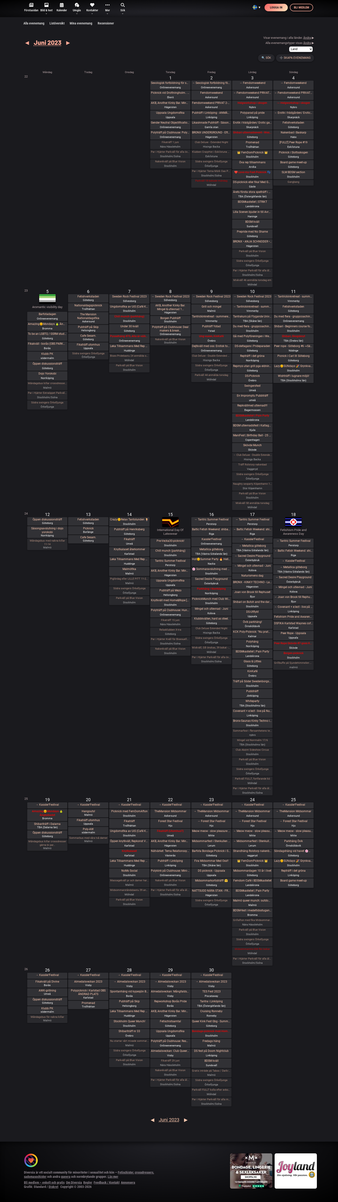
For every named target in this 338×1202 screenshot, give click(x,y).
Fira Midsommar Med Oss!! (211, 860)
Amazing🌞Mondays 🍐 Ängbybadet (47, 324)
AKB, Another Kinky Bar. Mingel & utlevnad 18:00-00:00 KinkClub (170, 103)
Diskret (53, 1187)
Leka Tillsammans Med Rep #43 (129, 860)
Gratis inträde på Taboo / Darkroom (211, 1070)
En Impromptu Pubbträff (252, 395)
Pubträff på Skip (88, 327)
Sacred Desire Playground (211, 579)
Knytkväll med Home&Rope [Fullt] (170, 600)
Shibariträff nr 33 (129, 1031)
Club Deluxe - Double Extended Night (211, 355)
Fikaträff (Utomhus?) (170, 831)
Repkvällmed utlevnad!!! (252, 405)
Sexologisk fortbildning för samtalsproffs (170, 83)
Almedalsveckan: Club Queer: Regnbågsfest (170, 1051)
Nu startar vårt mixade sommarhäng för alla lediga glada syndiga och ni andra (129, 1040)
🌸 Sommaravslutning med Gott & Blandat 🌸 (211, 569)
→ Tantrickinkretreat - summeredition (252, 306)
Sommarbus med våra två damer (88, 837)
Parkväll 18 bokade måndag (211, 180)
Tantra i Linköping (211, 1001)
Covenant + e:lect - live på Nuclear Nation (252, 711)
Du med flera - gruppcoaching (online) (293, 316)
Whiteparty (252, 701)
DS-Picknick (252, 376)
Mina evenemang (81, 23)
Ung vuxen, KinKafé (211, 336)
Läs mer (113, 1177)
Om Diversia (74, 1182)
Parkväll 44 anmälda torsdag (211, 375)
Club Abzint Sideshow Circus (252, 749)
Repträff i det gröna (252, 356)
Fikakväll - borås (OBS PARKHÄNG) (47, 343)
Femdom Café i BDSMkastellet (252, 880)
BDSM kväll (252, 221)
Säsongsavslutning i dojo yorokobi (47, 530)
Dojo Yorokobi (47, 373)
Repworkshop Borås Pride (170, 1001)
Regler (87, 1182)
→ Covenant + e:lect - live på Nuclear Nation (293, 607)
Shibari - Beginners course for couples (293, 326)
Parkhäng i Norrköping (211, 588)
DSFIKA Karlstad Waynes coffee (293, 623)
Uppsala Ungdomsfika (170, 112)
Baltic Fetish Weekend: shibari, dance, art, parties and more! (211, 529)
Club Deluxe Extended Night (211, 628)
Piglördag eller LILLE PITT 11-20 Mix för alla (129, 578)
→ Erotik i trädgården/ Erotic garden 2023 (293, 112)
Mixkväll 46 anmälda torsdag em (252, 280)
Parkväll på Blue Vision (252, 251)
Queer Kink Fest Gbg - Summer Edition (211, 1021)
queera (65, 1177)
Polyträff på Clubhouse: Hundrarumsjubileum (170, 610)
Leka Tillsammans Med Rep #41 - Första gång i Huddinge (129, 346)
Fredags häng (211, 1041)
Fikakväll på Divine (47, 981)
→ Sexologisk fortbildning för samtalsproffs (211, 83)
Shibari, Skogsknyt (293, 336)
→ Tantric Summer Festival (211, 519)
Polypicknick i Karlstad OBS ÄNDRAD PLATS (88, 992)
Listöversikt (57, 23)
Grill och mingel (211, 306)
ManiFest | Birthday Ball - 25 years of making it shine (252, 435)
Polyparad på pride (252, 112)
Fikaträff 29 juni (170, 1060)
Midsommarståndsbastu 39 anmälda (129, 890)
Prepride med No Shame (252, 231)
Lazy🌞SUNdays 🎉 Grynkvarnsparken (293, 366)
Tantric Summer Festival (170, 560)
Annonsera (128, 1182)
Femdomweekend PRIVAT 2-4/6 (211, 103)
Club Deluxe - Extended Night (211, 142)
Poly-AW (88, 829)
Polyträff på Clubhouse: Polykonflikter (170, 132)
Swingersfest (252, 385)
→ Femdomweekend (252, 83)
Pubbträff (252, 691)
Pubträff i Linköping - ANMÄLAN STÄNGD (211, 112)
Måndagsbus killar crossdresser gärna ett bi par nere (47, 383)
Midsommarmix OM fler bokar (252, 949)
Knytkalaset (129, 851)
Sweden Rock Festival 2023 (129, 296)
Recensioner (106, 23)
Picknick (88, 528)
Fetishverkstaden (293, 122)
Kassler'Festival (211, 539)
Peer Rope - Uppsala (293, 633)
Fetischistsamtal (170, 1021)
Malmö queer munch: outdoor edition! (252, 900)
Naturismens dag (252, 575)
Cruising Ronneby (211, 1011)
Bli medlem (301, 7)
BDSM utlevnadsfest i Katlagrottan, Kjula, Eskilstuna (252, 425)
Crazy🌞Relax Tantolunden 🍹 (129, 519)
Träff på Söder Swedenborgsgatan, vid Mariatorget (252, 681)
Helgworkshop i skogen (252, 103)
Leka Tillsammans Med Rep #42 (129, 559)
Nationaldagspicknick (88, 305)
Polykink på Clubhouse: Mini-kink (170, 870)
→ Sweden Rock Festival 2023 (170, 296)
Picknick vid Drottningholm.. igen (170, 92)
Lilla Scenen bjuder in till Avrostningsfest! (252, 212)
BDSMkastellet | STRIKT (252, 201)
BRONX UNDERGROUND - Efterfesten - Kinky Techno (211, 132)
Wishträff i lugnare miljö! (293, 376)
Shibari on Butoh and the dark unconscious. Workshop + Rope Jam (252, 602)
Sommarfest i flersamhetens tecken (252, 730)
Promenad (252, 142)
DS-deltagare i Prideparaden (252, 346)
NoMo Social (129, 870)
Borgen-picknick (293, 653)
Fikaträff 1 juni (170, 142)
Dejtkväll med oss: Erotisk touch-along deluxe (211, 346)
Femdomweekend (211, 92)
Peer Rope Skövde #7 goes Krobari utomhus (293, 643)
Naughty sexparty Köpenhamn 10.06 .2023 (252, 483)
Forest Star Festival (170, 821)
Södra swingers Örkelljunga (211, 161)
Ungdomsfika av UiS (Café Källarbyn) (129, 306)
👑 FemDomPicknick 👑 (252, 152)
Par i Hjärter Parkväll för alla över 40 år (170, 151)
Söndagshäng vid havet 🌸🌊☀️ (293, 851)
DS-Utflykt (252, 611)
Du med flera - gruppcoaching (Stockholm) (252, 326)
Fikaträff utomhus (88, 344)
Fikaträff (129, 539)
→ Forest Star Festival (211, 821)
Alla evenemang (33, 23)
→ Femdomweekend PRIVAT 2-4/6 (252, 92)
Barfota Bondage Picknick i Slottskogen (211, 851)
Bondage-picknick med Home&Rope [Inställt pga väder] (211, 1031)
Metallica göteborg (211, 549)
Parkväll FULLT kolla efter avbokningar (211, 1089)
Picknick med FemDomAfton (129, 811)
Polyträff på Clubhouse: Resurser (170, 1041)
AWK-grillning (47, 990)
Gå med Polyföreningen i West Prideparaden (252, 336)
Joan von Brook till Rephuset (252, 592)
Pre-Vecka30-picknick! (170, 540)
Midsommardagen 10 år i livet (252, 870)
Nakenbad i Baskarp (293, 132)
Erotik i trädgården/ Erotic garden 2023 (252, 122)
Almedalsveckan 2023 (88, 981)
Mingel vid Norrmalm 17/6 (252, 740)
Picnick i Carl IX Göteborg (293, 356)
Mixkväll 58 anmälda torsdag (252, 503)
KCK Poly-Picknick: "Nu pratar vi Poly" (252, 631)
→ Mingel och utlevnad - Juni (252, 565)
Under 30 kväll (129, 326)
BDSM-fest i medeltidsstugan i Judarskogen (252, 910)
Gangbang (293, 181)
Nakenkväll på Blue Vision (170, 161)
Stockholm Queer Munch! (129, 1021)
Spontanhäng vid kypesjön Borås (129, 991)
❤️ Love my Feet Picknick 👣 (252, 172)
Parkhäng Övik (293, 841)
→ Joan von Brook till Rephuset (293, 597)
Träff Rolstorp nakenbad (252, 464)
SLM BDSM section (293, 172)
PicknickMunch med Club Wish (211, 599)
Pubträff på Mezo (170, 590)
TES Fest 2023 (211, 991)
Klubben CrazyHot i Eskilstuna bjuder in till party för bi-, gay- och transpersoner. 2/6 (211, 151)
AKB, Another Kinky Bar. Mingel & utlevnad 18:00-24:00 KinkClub (170, 570)
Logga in (276, 7)
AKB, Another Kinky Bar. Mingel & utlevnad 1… (170, 307)
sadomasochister (35, 1177)
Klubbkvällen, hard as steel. (211, 618)
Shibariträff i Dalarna (47, 824)
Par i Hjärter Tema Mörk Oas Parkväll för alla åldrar (211, 171)
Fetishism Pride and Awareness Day (293, 616)
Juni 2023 (47, 42)
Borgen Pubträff (170, 318)
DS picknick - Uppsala (211, 870)
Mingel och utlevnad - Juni (211, 608)
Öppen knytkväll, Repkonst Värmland (129, 841)
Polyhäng (252, 641)
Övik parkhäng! (252, 622)
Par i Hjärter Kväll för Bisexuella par (170, 639)
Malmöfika (129, 569)
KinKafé (252, 671)
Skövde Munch (252, 445)
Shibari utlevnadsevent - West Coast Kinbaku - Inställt (252, 132)
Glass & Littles (252, 661)
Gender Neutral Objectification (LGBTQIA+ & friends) (170, 122)
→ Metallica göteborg (252, 545)
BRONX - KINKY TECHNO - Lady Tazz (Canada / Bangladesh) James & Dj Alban (252, 582)
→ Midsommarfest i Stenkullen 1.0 (252, 841)
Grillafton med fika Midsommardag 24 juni (252, 920)
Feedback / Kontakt (106, 1182)
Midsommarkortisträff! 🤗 (211, 880)
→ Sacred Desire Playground (252, 556)
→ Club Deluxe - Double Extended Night (252, 455)
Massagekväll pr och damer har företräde (129, 880)
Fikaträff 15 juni (170, 620)
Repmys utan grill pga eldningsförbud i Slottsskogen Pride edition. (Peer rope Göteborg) (252, 366)
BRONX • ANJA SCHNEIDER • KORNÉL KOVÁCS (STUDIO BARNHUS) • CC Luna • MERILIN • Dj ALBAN (252, 241)
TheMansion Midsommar (170, 811)
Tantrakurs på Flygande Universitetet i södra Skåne (252, 316)
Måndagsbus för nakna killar (47, 1017)
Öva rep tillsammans (252, 162)
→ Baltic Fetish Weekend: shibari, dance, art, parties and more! (252, 529)
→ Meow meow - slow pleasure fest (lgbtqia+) (252, 831)
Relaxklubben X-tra (170, 629)
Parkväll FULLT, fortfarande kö (252, 778)
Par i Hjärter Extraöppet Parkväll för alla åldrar (47, 392)
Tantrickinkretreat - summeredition (211, 316)
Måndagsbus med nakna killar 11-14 (47, 542)
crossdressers (144, 1172)
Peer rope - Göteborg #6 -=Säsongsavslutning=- (293, 346)
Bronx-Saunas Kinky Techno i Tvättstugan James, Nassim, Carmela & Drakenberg (252, 720)
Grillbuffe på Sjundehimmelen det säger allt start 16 (293, 662)
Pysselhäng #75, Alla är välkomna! (129, 336)
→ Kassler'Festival (252, 539)
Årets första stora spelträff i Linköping (252, 192)
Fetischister (125, 1172)
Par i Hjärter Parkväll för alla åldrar (252, 270)
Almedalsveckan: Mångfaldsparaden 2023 (170, 991)
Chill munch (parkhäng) (129, 316)
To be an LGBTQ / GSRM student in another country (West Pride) (47, 334)
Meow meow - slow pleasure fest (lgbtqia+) (211, 831)
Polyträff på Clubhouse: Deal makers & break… (170, 328)
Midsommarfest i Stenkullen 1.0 (211, 841)
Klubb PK (47, 353)
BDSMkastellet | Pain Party (252, 415)
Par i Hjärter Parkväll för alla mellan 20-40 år (211, 1099)
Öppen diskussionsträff (47, 363)
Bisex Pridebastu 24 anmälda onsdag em (129, 355)
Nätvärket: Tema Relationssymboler (170, 851)
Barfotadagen (47, 314)
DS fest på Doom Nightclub (211, 1051)
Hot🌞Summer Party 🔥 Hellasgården (211, 559)
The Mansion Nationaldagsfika (88, 316)
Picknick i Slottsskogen (293, 152)
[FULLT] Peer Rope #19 (293, 142)
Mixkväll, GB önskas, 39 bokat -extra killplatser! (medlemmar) (211, 647)
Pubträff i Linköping (170, 860)
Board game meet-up (293, 162)
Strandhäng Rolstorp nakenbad (252, 851)
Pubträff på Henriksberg (129, 529)
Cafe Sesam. (88, 335)
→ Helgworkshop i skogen (293, 103)
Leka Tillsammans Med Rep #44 (129, 1011)
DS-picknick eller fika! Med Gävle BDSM (252, 182)
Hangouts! (88, 811)
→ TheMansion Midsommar (211, 811)
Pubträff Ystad (211, 326)
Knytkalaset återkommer (129, 549)
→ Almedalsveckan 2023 (129, 981)
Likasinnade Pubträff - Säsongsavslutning (211, 122)
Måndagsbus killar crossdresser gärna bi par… (47, 843)
